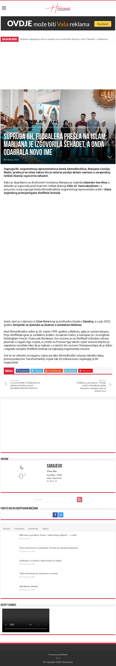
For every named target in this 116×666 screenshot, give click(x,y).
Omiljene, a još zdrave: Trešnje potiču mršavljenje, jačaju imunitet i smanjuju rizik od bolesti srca (90, 385)
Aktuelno (18, 127)
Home (8, 127)
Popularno (19, 528)
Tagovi (45, 528)
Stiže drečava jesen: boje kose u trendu (38, 573)
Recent (6, 528)
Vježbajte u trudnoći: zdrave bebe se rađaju (40, 560)
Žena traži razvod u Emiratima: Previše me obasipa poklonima (48, 547)
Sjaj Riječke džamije (28, 586)
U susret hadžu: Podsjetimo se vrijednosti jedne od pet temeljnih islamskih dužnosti (26, 384)
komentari (33, 528)
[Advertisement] (58, 65)
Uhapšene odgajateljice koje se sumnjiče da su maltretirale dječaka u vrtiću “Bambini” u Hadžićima (64, 39)
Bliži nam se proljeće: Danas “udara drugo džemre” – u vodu (48, 535)
